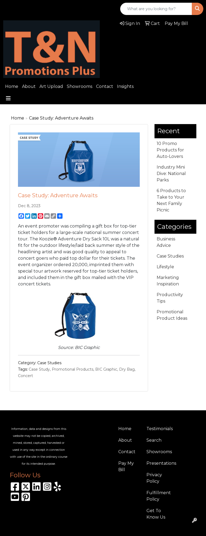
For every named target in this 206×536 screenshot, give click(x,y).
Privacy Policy (154, 478)
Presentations (157, 463)
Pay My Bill (126, 466)
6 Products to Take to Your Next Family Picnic (171, 200)
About (29, 86)
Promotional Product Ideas (172, 315)
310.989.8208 (20, 9)
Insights (125, 86)
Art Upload (51, 86)
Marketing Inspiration (168, 280)
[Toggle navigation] (8, 98)
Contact (104, 86)
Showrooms (79, 86)
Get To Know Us (155, 514)
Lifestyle (165, 266)
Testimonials (157, 428)
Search (153, 440)
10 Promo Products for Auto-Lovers (170, 150)
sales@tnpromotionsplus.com (76, 9)
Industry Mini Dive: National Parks (171, 174)
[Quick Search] (156, 9)
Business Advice (166, 242)
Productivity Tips (170, 298)
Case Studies (49, 362)
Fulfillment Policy (157, 496)
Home (11, 86)
